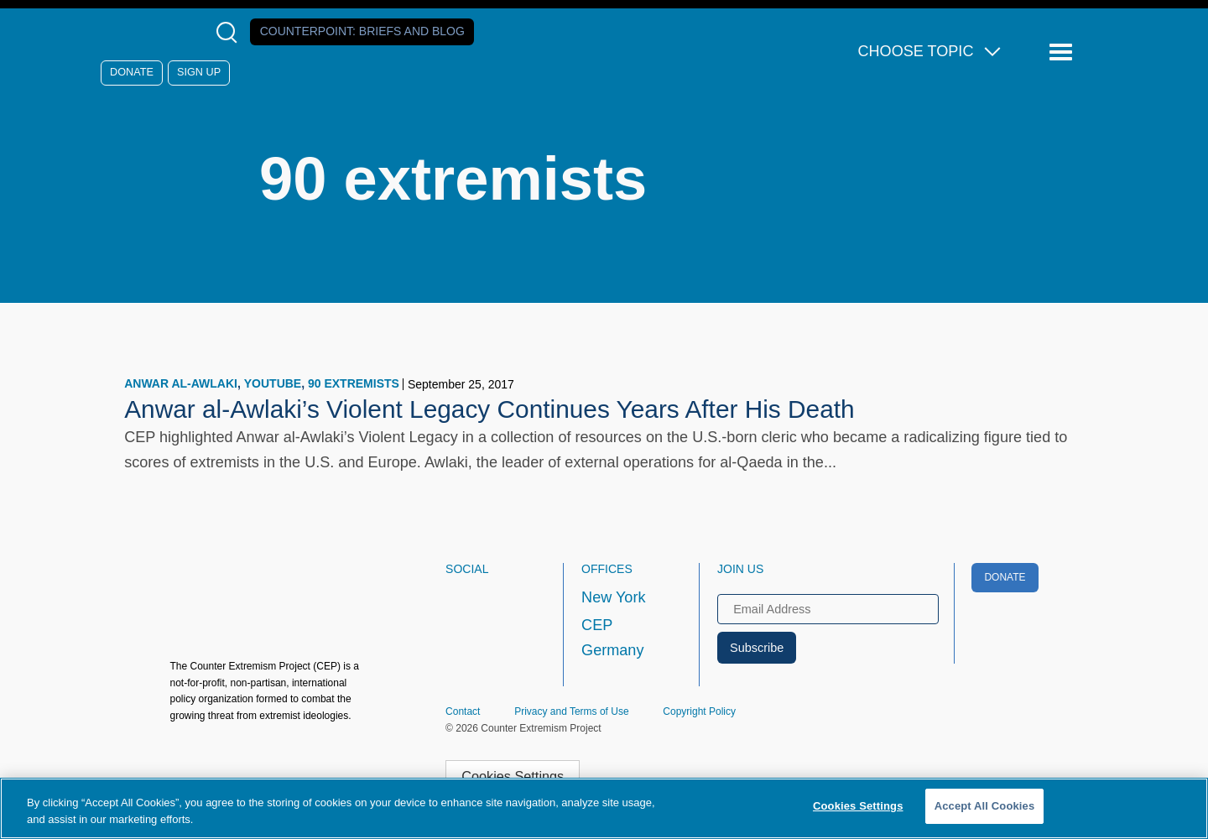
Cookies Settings (512, 776)
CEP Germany (612, 638)
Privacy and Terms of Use (571, 711)
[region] (604, 808)
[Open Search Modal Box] (230, 32)
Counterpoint (362, 31)
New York (613, 597)
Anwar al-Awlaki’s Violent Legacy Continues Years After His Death (489, 409)
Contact (462, 711)
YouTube (272, 383)
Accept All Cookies (985, 806)
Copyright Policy (699, 711)
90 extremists (353, 383)
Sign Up (199, 72)
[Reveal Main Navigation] (1063, 52)
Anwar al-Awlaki (180, 383)
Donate (132, 72)
